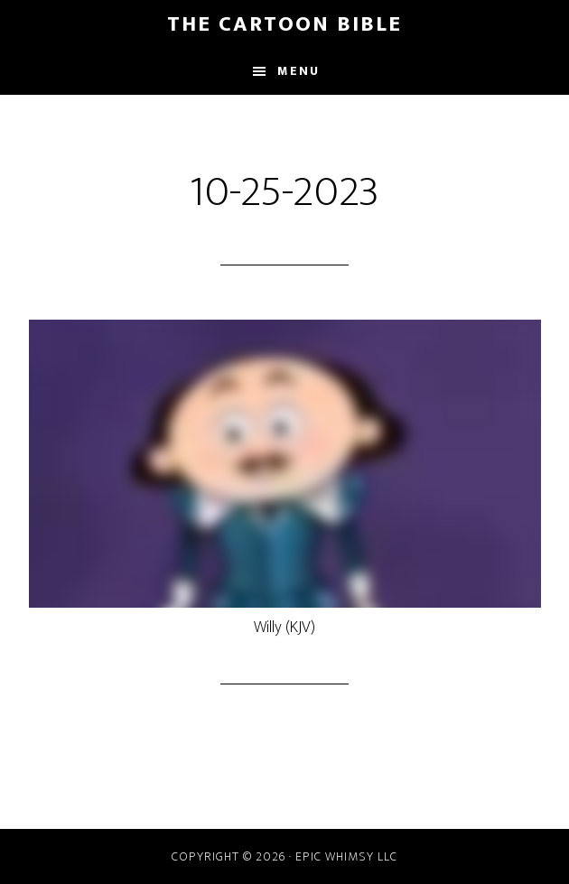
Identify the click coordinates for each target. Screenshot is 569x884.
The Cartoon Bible (284, 24)
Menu (298, 70)
